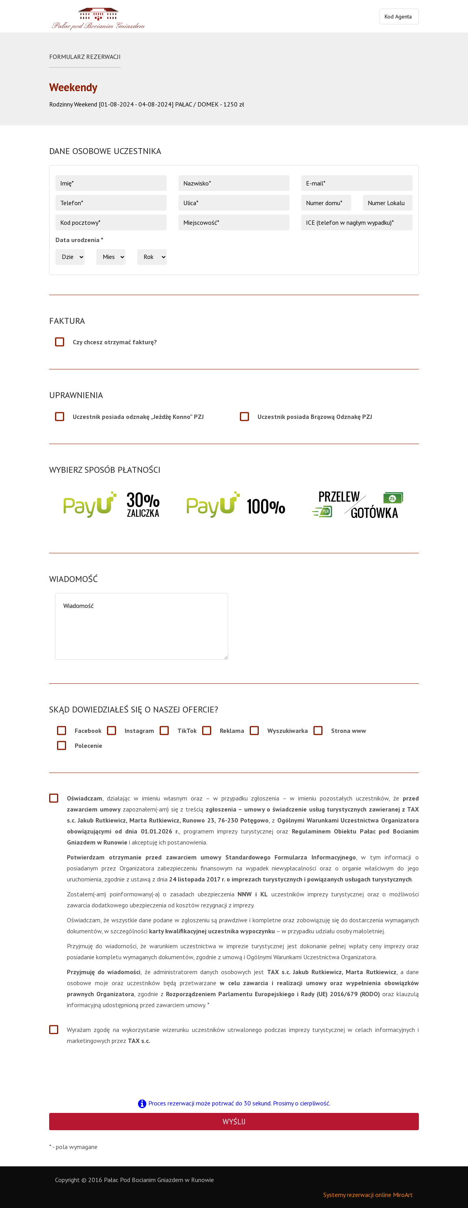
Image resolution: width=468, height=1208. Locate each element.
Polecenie (88, 745)
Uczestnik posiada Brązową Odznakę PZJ (315, 416)
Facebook (88, 730)
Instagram (139, 730)
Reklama (232, 730)
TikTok (187, 730)
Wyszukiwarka (287, 730)
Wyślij (234, 1121)
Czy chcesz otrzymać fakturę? (115, 342)
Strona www (348, 730)
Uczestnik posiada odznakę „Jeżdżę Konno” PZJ (138, 416)
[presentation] (234, 1071)
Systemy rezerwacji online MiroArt (368, 1195)
